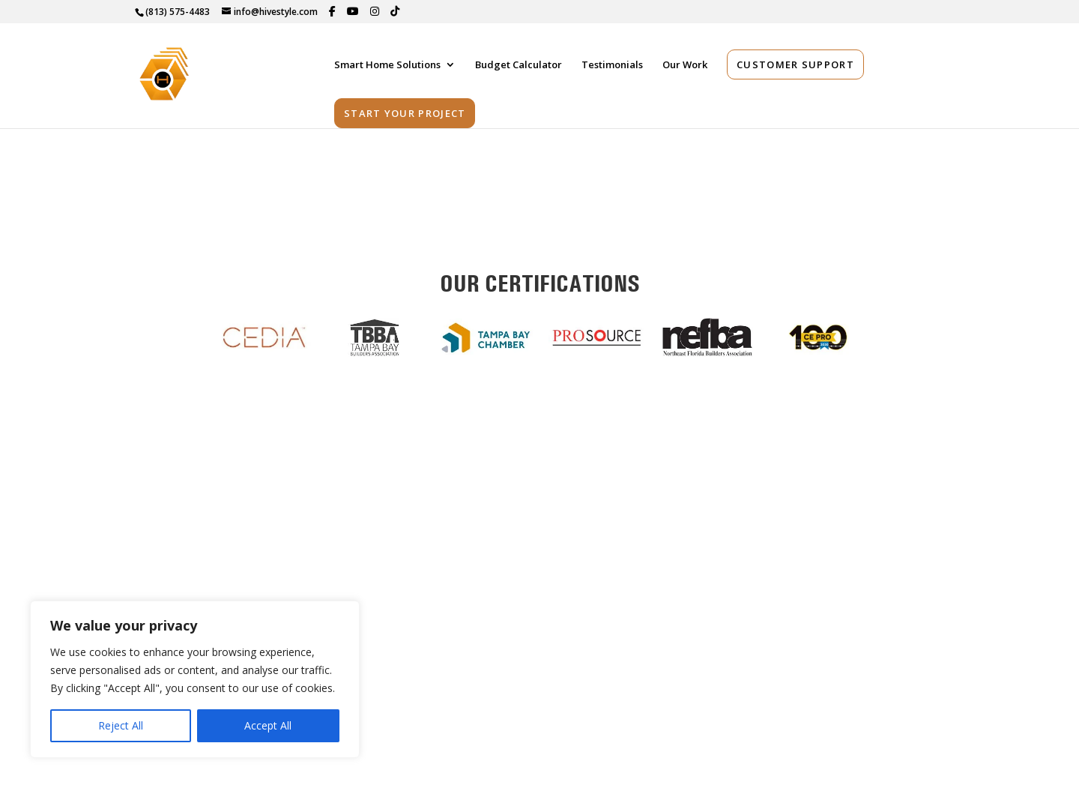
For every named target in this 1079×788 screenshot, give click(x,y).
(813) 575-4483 (177, 11)
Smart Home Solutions (387, 67)
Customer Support (795, 66)
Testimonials (612, 67)
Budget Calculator (518, 67)
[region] (195, 679)
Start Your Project (404, 114)
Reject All (120, 725)
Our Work (684, 67)
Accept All (267, 725)
